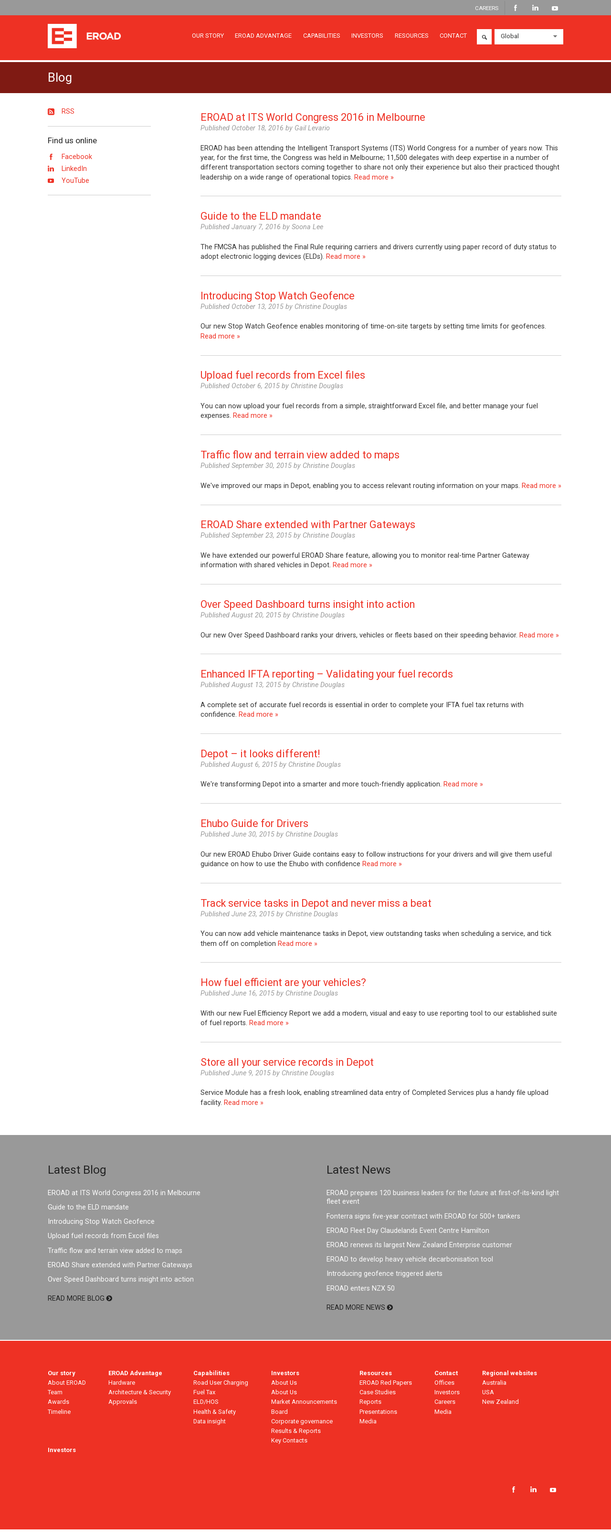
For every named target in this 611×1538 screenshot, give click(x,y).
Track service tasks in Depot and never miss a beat (316, 912)
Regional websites (509, 1381)
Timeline (59, 1420)
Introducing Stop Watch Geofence (277, 304)
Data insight (209, 1429)
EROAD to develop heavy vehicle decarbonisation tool (410, 1268)
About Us (284, 1391)
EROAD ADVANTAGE (263, 38)
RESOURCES (412, 38)
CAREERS (486, 7)
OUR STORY (208, 38)
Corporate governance (302, 1429)
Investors (285, 1381)
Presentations (378, 1420)
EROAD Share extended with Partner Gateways (307, 534)
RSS (61, 121)
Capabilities (211, 1381)
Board (279, 1420)
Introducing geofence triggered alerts (384, 1283)
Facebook (515, 8)
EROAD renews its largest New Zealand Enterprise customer (419, 1254)
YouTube (555, 8)
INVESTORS (367, 38)
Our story (61, 1381)
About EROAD (67, 1391)
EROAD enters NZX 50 (361, 1297)
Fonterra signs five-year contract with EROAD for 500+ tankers (423, 1225)
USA (488, 1401)
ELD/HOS (206, 1410)
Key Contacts (289, 1449)
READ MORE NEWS (360, 1316)
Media (368, 1429)
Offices (444, 1391)
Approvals (122, 1410)
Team (55, 1401)
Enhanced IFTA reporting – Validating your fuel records (326, 683)
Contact (446, 1381)
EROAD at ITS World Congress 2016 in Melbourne (312, 126)
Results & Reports (296, 1439)
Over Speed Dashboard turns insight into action (307, 613)
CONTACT (453, 38)
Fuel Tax (204, 1401)
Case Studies (377, 1401)
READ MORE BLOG (80, 1307)
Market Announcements (304, 1410)
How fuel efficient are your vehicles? (283, 991)
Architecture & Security (139, 1401)
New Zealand (500, 1410)
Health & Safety (214, 1420)
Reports (370, 1410)
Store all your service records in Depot (287, 1071)
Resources (375, 1381)
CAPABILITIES (321, 38)
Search (484, 39)
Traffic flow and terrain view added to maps (300, 463)
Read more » (374, 186)
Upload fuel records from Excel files (282, 384)
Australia (494, 1391)
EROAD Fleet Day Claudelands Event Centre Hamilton (408, 1239)
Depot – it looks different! (260, 762)
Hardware (121, 1391)
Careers (444, 1410)
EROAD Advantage (135, 1381)
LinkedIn (535, 8)
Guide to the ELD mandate (260, 225)
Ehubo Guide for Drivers (254, 832)
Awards (58, 1410)
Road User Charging (220, 1391)
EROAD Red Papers (385, 1391)
